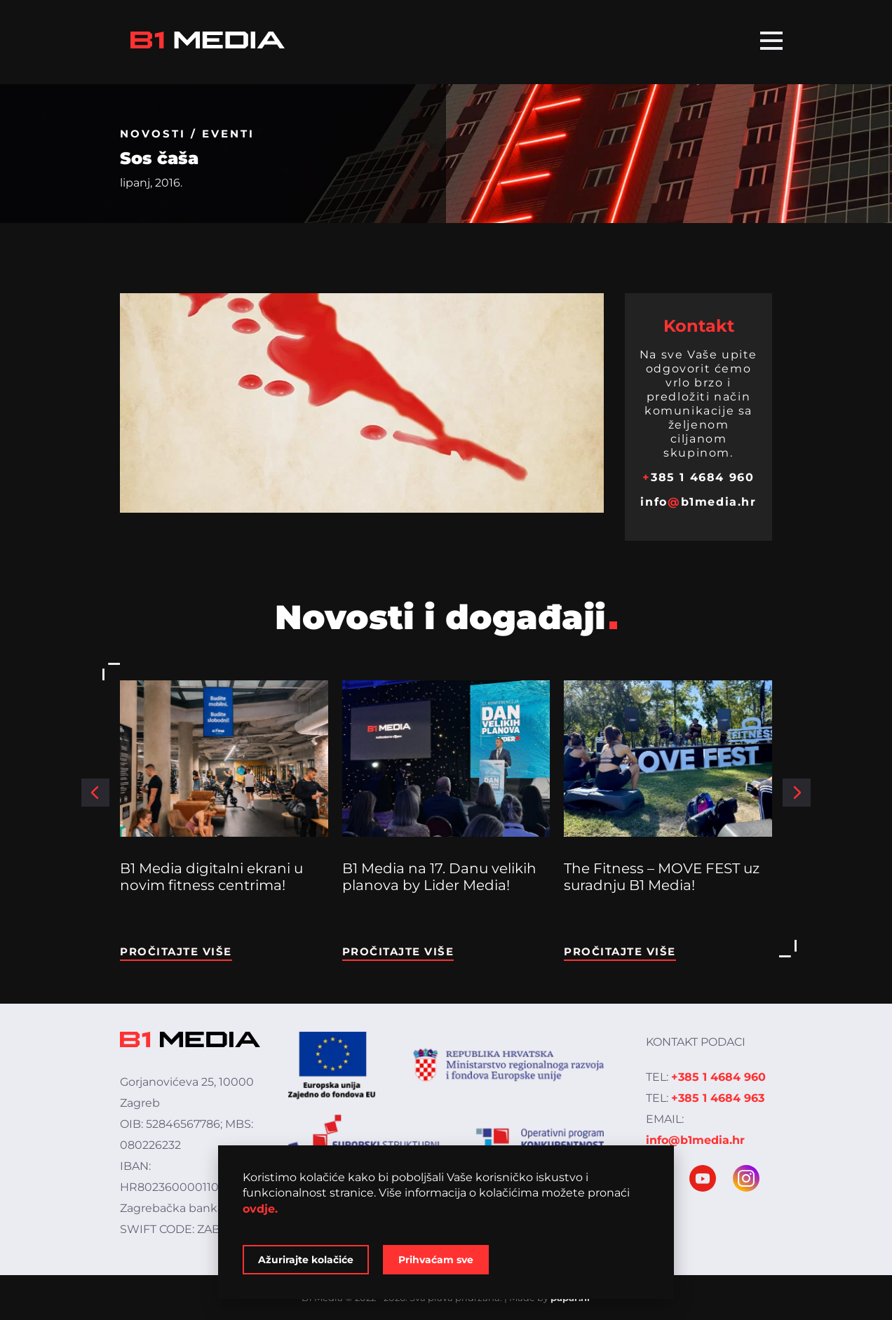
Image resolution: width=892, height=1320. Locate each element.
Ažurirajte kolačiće (305, 1259)
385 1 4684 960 (698, 477)
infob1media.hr (698, 502)
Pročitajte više (176, 951)
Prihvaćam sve (435, 1259)
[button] (95, 793)
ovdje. (260, 1208)
